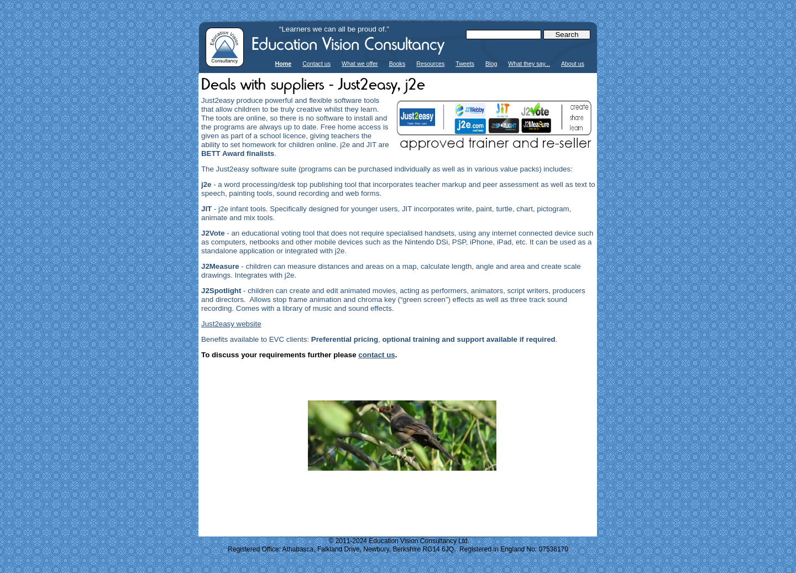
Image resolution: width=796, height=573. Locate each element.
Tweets (464, 63)
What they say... (529, 63)
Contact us (316, 63)
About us (572, 63)
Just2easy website (231, 324)
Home (283, 63)
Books (397, 63)
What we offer (360, 63)
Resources (430, 63)
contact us (376, 355)
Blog (491, 63)
